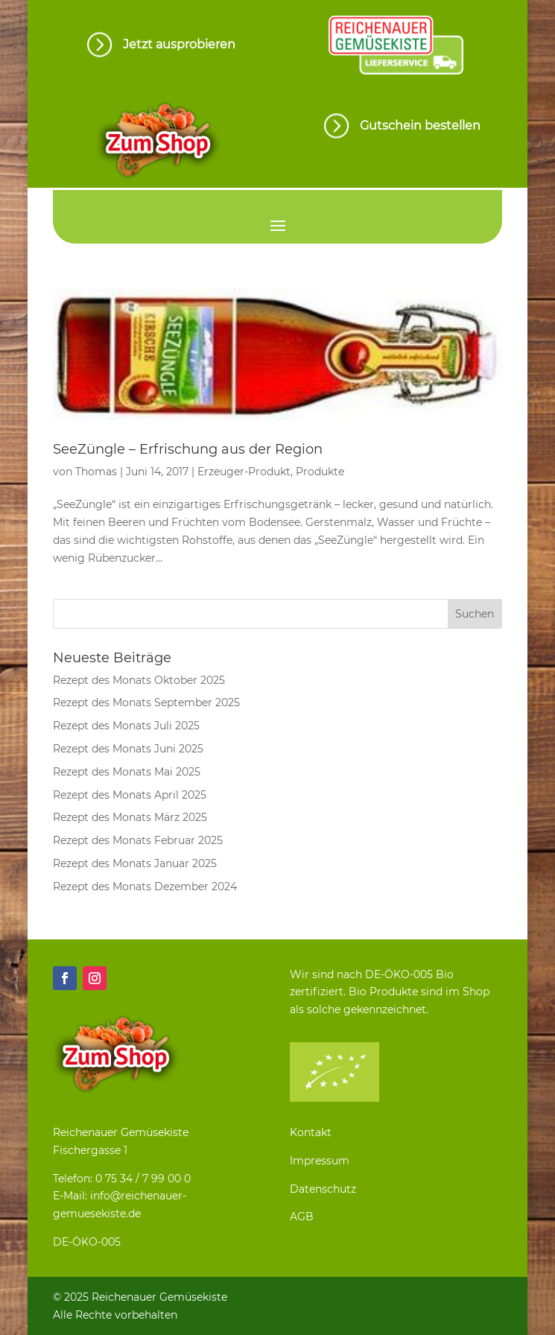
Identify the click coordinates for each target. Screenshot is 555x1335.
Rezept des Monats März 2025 (130, 817)
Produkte (320, 471)
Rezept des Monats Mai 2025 (126, 772)
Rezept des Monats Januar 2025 (135, 863)
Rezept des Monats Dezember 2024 (145, 886)
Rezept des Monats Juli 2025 (126, 725)
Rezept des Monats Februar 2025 (138, 840)
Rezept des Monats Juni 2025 (128, 748)
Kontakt (311, 1132)
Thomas (96, 471)
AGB (302, 1216)
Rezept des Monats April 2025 (129, 795)
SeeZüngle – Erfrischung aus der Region (188, 449)
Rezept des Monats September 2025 (146, 702)
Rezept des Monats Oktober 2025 (139, 680)
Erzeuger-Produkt (244, 471)
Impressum (319, 1160)
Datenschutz (323, 1189)
